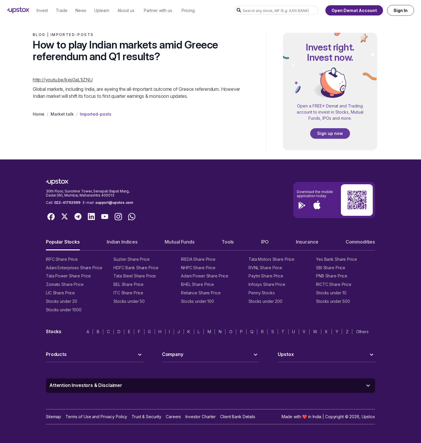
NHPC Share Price (198, 267)
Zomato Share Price (65, 284)
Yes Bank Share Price (336, 259)
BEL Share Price (128, 284)
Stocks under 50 (129, 301)
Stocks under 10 (331, 292)
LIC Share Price (60, 292)
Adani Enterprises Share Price (74, 267)
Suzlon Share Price (131, 259)
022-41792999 (67, 202)
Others (362, 331)
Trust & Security (146, 416)
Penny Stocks (262, 292)
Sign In (401, 10)
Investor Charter (200, 416)
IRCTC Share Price (333, 284)
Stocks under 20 (61, 301)
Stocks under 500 (333, 301)
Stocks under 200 (265, 301)
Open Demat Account (354, 10)
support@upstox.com (114, 202)
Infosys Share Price (267, 284)
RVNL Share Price (265, 267)
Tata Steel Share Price (134, 275)
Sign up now (330, 133)
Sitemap (53, 416)
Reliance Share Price (201, 292)
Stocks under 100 (197, 301)
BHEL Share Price (197, 284)
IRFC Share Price (62, 259)
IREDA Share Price (198, 259)
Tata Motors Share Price (271, 259)
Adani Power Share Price (204, 275)
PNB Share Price (331, 275)
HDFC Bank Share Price (135, 267)
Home (38, 114)
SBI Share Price (330, 267)
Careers (173, 416)
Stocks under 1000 (64, 309)
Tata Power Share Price (68, 275)
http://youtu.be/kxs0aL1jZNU (63, 80)
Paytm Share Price (266, 275)
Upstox (368, 416)
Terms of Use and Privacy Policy (96, 416)
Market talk (62, 114)
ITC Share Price (128, 292)
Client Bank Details (237, 416)
